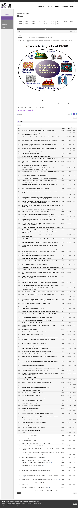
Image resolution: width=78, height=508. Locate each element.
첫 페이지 (37, 490)
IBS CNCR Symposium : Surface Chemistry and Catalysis (34, 343)
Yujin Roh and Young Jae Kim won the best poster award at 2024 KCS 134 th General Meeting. (40, 172)
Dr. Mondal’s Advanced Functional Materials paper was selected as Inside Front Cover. (40, 280)
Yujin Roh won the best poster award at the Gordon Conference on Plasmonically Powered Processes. (39, 141)
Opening (3, 27)
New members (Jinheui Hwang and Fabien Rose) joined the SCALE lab (37, 455)
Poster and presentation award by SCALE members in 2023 (34, 175)
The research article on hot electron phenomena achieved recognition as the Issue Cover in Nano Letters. (41, 206)
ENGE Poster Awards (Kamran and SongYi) (31, 430)
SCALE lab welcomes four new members (30, 410)
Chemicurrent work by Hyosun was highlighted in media (34, 419)
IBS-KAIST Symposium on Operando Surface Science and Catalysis (36, 303)
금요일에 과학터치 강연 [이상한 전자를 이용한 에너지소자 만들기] (36, 443)
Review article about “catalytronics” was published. (33, 346)
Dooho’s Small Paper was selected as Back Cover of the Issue (35, 188)
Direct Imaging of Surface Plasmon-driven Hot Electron (34, 306)
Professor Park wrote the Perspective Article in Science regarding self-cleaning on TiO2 (40, 311)
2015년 (26, 23)
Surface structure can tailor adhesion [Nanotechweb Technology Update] (37, 413)
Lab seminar (4, 24)
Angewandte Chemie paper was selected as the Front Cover (34, 370)
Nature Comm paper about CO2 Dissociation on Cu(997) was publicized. (37, 195)
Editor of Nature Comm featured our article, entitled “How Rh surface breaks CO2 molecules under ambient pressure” (39, 261)
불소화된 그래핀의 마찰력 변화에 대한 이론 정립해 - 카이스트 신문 (36, 470)
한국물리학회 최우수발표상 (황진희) (29, 435)
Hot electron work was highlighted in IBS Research (32, 392)
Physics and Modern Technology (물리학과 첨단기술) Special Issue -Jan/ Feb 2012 (39, 482)
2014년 (33, 23)
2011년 (52, 23)
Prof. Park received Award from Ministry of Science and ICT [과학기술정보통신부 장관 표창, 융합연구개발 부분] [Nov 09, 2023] (40, 181)
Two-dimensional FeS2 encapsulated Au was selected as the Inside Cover (38, 294)
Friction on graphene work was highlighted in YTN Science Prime (35, 359)
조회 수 (74, 128)
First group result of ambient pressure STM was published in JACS (36, 387)
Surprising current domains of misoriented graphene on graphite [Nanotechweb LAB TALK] (40, 416)
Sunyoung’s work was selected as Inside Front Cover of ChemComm (36, 320)
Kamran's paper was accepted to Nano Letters (32, 467)
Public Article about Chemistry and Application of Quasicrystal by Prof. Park (38, 214)
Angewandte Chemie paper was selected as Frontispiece (34, 422)
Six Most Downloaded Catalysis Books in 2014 (32, 400)
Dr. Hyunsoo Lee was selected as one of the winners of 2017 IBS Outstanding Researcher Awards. (38, 340)
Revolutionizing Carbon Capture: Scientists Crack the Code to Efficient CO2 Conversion (40, 158)
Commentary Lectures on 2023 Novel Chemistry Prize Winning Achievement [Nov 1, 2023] (40, 185)
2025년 (20, 21)
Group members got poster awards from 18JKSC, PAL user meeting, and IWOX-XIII (40, 242)
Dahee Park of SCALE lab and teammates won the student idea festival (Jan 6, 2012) (40, 479)
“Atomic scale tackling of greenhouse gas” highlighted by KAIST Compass (38, 255)
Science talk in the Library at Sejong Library (31, 390)
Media (3, 21)
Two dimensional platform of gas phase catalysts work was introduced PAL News (39, 151)
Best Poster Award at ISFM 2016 (29, 377)
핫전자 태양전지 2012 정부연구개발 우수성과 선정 (32, 465)
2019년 (58, 21)
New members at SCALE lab (28, 473)
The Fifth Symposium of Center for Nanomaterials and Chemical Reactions (38, 331)
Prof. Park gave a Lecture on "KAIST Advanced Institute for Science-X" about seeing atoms (40, 191)
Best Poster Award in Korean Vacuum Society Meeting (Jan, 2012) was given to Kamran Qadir (40, 476)
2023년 (33, 21)
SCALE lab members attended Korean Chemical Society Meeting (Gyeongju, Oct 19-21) (41, 227)
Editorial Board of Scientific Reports (29, 403)
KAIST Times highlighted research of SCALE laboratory (33, 427)
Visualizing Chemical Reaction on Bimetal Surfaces (33, 322)
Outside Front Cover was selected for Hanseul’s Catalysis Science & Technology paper (40, 267)
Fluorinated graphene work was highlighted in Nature (33, 457)
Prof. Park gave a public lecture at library (30, 432)
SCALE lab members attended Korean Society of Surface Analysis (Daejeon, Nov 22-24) (41, 216)
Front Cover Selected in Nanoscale (29, 329)
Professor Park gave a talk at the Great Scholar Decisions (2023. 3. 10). (37, 211)
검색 (18, 493)
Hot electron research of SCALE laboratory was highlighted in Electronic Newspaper (40, 291)
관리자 (19, 31)
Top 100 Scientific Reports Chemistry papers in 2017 (33, 334)
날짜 (69, 128)
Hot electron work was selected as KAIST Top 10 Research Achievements (37, 351)
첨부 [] (20, 114)
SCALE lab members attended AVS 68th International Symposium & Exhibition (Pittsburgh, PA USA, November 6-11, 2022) (38, 224)
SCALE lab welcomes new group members (31, 395)
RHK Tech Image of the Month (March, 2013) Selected (33, 438)
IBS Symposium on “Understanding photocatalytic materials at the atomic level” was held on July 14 (40, 362)
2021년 (45, 21)
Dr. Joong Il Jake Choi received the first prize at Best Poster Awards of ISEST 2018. (40, 337)
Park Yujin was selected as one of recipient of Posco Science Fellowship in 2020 (39, 269)
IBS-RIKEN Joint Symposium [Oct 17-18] (31, 297)
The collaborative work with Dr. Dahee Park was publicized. (34, 165)
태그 (20, 493)
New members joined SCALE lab (29, 440)
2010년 (58, 23)
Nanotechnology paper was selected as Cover (31, 425)
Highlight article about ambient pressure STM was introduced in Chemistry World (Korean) (39, 314)
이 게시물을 (67, 114)
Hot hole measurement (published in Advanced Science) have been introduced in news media (40, 273)
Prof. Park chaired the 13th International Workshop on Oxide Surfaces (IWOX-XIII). (39, 249)
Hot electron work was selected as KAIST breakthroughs (34, 398)
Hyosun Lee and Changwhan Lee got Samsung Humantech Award (36, 353)
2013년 (39, 23)
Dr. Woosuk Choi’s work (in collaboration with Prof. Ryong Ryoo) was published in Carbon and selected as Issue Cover (39, 239)
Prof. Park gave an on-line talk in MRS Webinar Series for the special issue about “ (39, 282)
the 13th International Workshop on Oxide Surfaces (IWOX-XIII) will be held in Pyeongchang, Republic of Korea (38, 252)
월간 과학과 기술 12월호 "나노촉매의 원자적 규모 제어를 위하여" (35, 460)
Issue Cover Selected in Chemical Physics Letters (32, 379)
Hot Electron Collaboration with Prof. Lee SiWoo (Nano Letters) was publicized (38, 209)
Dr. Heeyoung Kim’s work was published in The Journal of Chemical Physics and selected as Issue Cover (39, 235)
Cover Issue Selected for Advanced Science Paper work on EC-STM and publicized (39, 178)
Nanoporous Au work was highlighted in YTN (31, 405)
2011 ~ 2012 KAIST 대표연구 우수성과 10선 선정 (32, 445)
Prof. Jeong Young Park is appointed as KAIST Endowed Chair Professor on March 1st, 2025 (40, 162)
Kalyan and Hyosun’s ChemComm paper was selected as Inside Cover (37, 317)
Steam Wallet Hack (26, 484)
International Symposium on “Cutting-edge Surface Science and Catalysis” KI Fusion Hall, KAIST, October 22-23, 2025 (40, 133)
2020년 (52, 21)
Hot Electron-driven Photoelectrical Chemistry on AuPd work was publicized (38, 130)
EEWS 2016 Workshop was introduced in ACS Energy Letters (36, 29)
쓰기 (75, 493)
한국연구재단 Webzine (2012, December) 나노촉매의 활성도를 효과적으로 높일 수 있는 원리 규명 (40, 449)
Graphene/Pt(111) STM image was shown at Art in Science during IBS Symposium (39, 356)
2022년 (39, 21)
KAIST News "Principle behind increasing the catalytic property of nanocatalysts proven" (40, 452)
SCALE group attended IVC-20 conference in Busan (33, 365)
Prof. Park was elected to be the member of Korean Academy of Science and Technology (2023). (38, 220)
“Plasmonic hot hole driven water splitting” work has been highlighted (36, 258)
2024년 (26, 21)
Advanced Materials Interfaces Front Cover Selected (33, 385)
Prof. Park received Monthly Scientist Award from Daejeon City (35, 487)
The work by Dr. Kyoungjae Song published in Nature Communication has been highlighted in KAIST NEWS (39, 145)
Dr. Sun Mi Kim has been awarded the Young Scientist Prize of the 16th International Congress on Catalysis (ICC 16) (40, 374)
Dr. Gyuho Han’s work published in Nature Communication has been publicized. (39, 148)
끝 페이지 (57, 490)
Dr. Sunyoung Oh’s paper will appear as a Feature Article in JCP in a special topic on (40, 285)
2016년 (20, 23)
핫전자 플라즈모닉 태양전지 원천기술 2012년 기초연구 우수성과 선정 (36, 462)
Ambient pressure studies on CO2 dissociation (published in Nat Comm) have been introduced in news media (39, 277)
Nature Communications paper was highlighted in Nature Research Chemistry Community (38, 326)
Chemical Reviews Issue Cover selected (30, 408)
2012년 (45, 23)
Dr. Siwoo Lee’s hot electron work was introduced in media (34, 264)
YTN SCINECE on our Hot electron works (30, 153)
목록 (75, 117)
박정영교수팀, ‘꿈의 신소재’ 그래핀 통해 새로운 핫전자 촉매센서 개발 (36, 382)
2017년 (71, 21)
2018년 (65, 21)
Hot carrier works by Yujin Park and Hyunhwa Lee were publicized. (36, 156)
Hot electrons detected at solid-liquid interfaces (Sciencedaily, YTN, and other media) (40, 368)
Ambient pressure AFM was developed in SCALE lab (33, 308)
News (3, 18)
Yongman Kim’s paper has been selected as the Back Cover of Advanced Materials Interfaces (40, 246)
